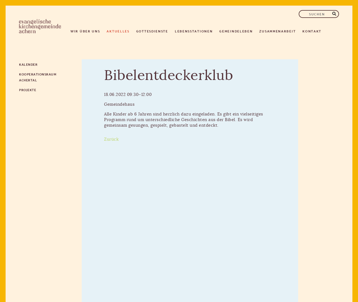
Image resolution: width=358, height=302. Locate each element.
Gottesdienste (152, 31)
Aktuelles (118, 31)
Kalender (28, 64)
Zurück (111, 139)
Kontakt (311, 31)
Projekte (27, 90)
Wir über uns (85, 31)
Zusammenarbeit (277, 31)
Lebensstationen (194, 31)
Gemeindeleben (236, 31)
